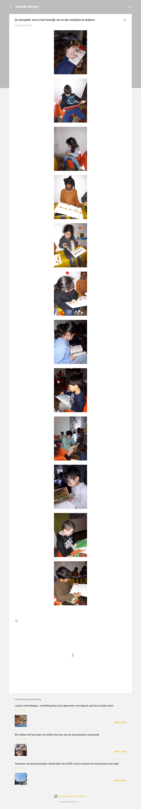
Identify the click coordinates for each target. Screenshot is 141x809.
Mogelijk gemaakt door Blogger (70, 796)
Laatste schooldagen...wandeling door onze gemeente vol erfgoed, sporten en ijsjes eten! (64, 705)
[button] (124, 20)
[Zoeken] (130, 7)
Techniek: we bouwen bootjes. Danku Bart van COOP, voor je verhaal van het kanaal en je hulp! (67, 763)
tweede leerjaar (27, 7)
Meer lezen (120, 722)
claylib (79, 802)
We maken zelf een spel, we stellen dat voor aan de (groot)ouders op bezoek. (57, 734)
